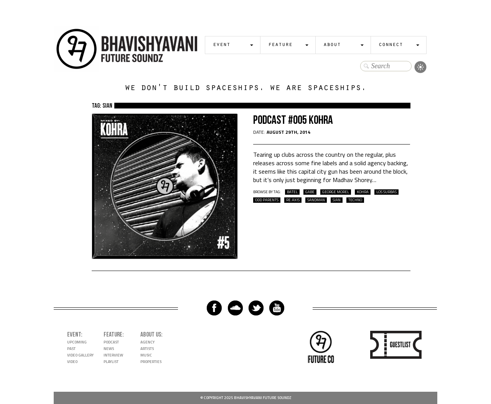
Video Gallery (80, 355)
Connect (391, 45)
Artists (147, 348)
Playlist (111, 362)
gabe (310, 192)
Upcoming (77, 342)
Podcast (111, 342)
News (109, 348)
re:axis (293, 200)
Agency (147, 342)
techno (355, 200)
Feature (280, 45)
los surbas (386, 192)
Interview (113, 355)
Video (72, 362)
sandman (316, 200)
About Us (150, 334)
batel (292, 192)
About (332, 45)
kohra (363, 192)
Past (71, 348)
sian (337, 200)
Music (146, 355)
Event (221, 45)
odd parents (266, 200)
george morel (335, 192)
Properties (150, 362)
